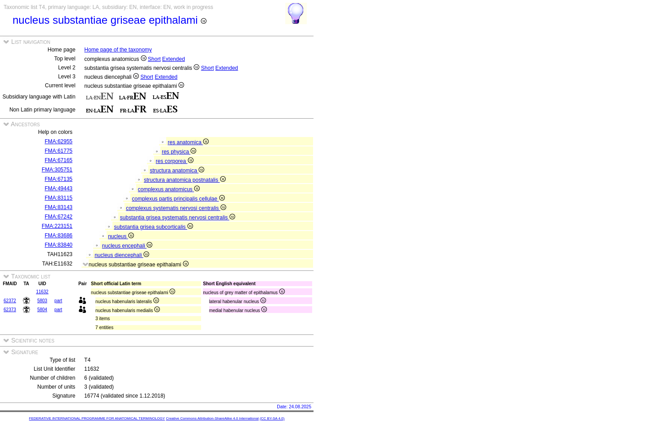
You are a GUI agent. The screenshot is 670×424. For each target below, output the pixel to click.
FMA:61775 (59, 151)
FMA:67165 (59, 160)
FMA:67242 (59, 217)
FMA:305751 (57, 170)
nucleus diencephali (121, 255)
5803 (42, 300)
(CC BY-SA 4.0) (272, 418)
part (58, 300)
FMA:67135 (59, 179)
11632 (42, 291)
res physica (179, 152)
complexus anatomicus (169, 189)
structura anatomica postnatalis (184, 180)
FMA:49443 (59, 188)
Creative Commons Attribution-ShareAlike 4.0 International (212, 418)
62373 (10, 309)
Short (154, 59)
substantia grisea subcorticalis (153, 227)
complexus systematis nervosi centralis (176, 208)
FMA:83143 (59, 207)
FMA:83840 (59, 245)
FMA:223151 (57, 226)
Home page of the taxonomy (118, 50)
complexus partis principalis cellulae (178, 199)
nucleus (121, 236)
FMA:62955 (59, 141)
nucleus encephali (127, 246)
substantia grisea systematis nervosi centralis (177, 217)
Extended (173, 59)
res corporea (174, 161)
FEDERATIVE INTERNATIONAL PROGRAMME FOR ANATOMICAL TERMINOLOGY (97, 418)
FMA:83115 (59, 198)
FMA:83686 (59, 235)
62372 (10, 300)
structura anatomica (177, 170)
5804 (42, 309)
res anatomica (188, 142)
